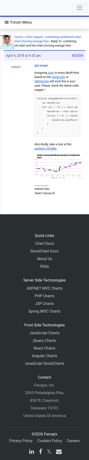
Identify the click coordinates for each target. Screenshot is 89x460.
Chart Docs (44, 243)
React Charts (45, 348)
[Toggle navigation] (79, 8)
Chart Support (34, 37)
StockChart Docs (44, 251)
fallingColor (41, 81)
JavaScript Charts (44, 333)
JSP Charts (44, 303)
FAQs (44, 266)
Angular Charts (44, 356)
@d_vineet (41, 65)
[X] (49, 452)
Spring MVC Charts (44, 311)
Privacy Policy (21, 441)
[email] (58, 452)
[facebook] (40, 452)
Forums (18, 37)
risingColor (58, 77)
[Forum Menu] (18, 22)
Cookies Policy (49, 441)
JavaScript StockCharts (44, 363)
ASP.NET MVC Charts (44, 288)
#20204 (77, 56)
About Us (44, 258)
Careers (73, 441)
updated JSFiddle (45, 148)
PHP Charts (44, 296)
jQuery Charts (44, 340)
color (51, 72)
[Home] (17, 8)
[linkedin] (31, 452)
